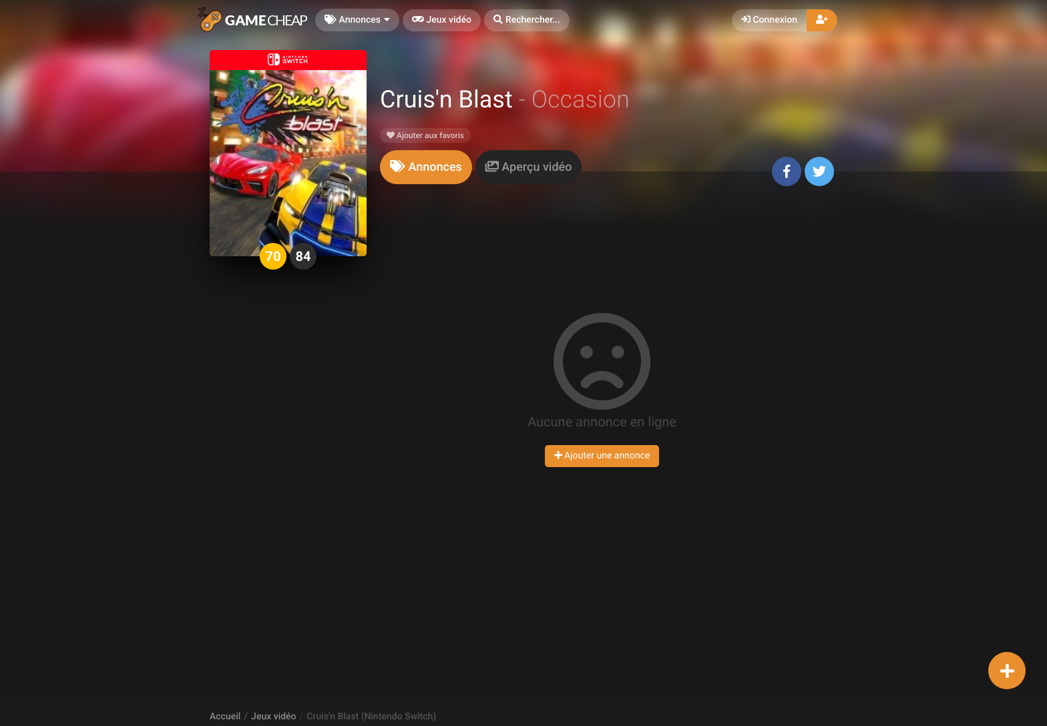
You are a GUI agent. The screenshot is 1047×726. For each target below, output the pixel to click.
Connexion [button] (769, 20)
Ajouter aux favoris (425, 135)
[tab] (426, 167)
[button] (527, 20)
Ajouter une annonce (602, 455)
